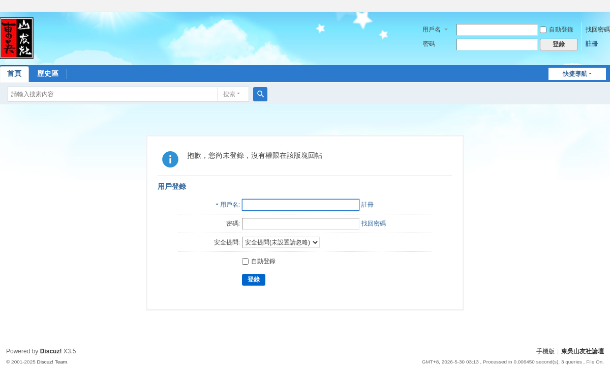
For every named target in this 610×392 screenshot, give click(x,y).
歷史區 (47, 73)
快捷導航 (575, 73)
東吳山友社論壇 (582, 351)
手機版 (545, 351)
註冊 (592, 43)
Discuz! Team (52, 362)
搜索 (229, 94)
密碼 (429, 43)
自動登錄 (556, 29)
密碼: (233, 223)
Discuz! (51, 351)
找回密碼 (598, 29)
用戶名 (431, 29)
